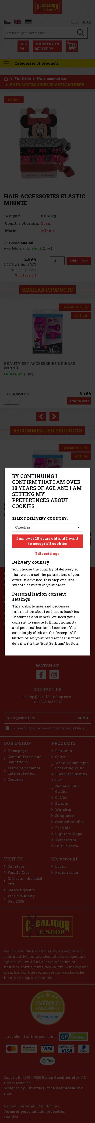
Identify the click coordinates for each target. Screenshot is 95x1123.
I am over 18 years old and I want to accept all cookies (47, 541)
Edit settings (47, 553)
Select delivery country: (40, 518)
